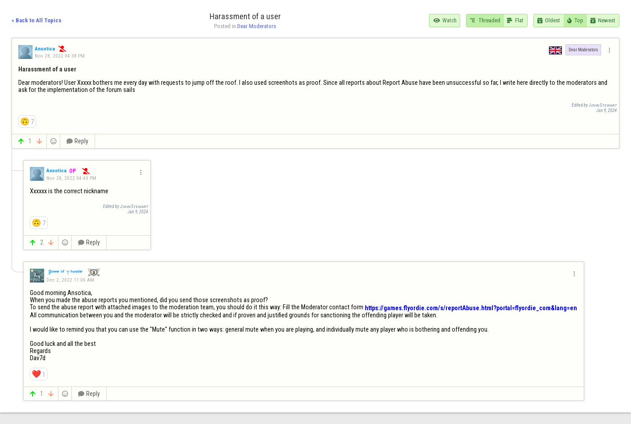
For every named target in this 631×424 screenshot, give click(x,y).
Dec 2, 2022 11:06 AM (70, 280)
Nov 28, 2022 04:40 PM (71, 178)
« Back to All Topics (37, 20)
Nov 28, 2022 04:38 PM (60, 56)
